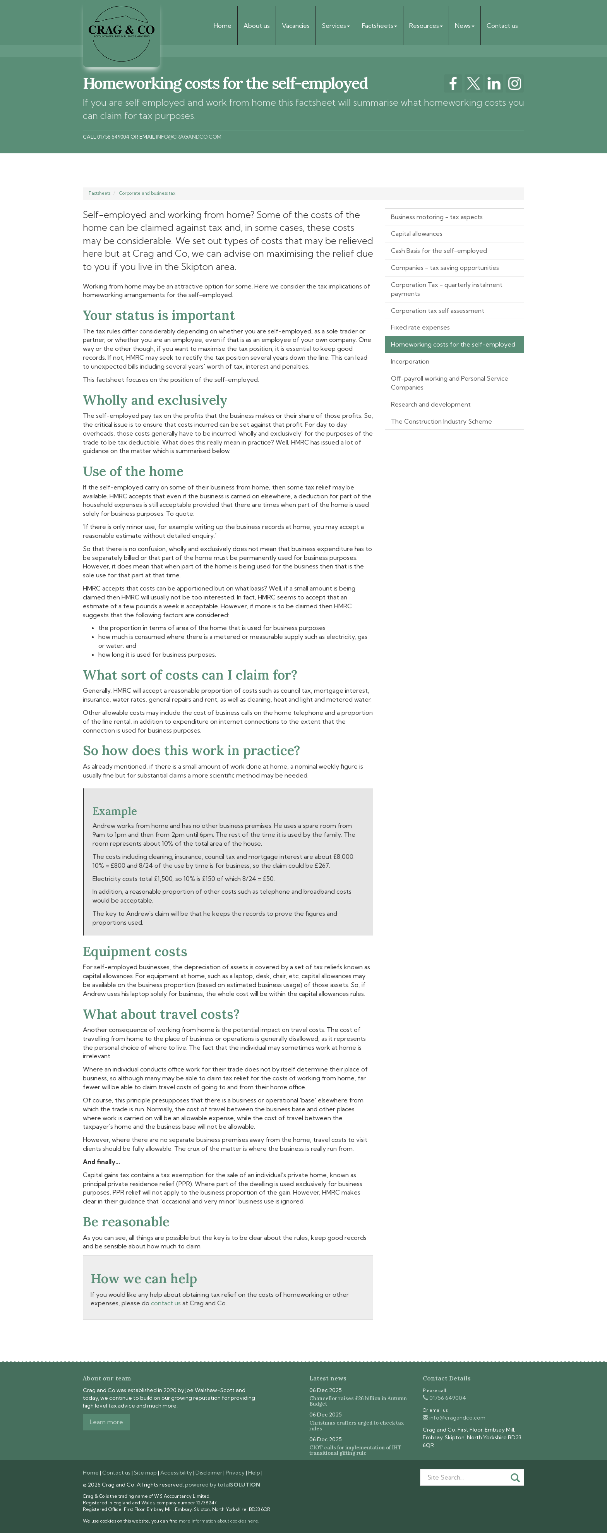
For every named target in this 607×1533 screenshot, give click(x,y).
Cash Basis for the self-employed (439, 250)
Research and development (431, 404)
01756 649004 (444, 1397)
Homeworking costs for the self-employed (453, 344)
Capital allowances (416, 233)
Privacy (235, 1472)
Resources (426, 25)
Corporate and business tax (147, 193)
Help (254, 1472)
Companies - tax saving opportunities (445, 267)
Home (222, 25)
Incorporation (410, 361)
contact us (166, 1303)
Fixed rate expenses (420, 327)
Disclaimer (208, 1472)
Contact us (502, 25)
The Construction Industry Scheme (441, 421)
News (465, 25)
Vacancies (296, 25)
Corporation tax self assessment (437, 310)
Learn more (106, 1422)
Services (336, 25)
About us (256, 25)
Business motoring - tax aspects (437, 217)
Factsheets (379, 25)
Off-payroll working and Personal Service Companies (449, 382)
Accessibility (176, 1472)
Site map (145, 1472)
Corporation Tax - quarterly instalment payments (446, 289)
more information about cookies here (218, 1521)
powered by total (222, 1484)
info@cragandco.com (188, 137)
